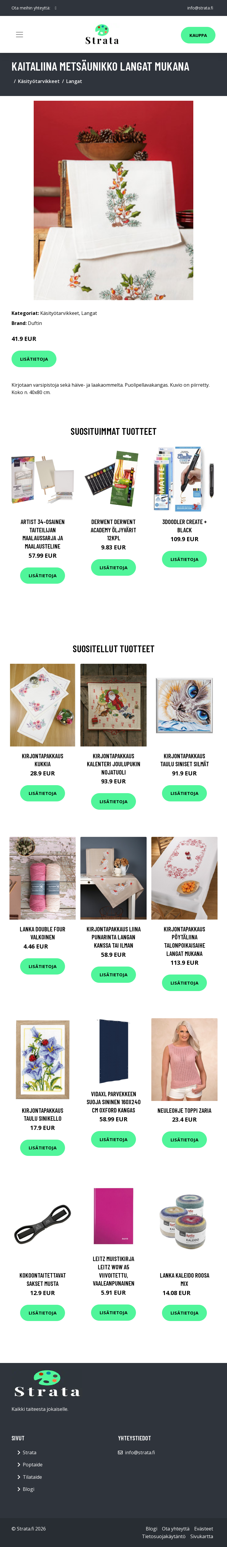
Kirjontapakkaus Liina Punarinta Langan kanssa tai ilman (114, 937)
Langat (74, 81)
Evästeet (203, 1528)
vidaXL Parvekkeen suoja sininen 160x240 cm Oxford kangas (114, 1102)
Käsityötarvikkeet (39, 81)
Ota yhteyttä (175, 1528)
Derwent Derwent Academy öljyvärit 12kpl (113, 529)
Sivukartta (201, 1536)
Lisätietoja (34, 359)
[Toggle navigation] (19, 34)
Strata (29, 1452)
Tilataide (32, 1477)
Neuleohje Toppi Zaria (184, 1110)
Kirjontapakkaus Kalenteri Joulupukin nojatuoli (113, 764)
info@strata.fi (200, 8)
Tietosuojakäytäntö (164, 1536)
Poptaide (33, 1464)
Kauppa (198, 35)
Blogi (28, 1489)
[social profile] (56, 8)
